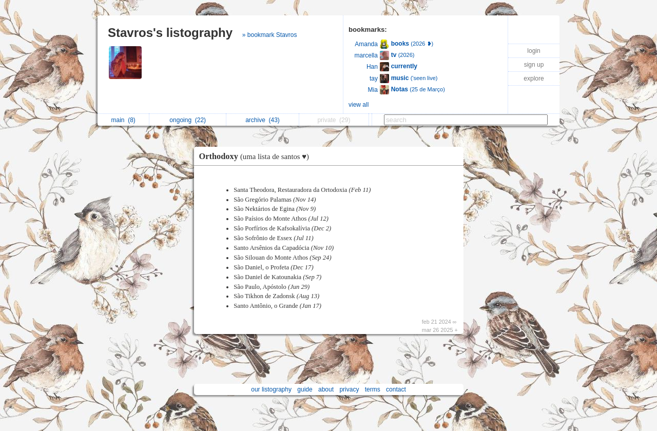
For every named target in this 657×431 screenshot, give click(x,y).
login (533, 50)
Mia (373, 89)
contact (396, 389)
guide (304, 389)
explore (534, 78)
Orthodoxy (256, 156)
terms (372, 389)
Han (372, 66)
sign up (534, 64)
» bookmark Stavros (269, 34)
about (326, 389)
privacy (349, 389)
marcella (366, 55)
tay (374, 78)
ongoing (187, 120)
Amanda (366, 44)
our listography (271, 389)
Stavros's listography (170, 33)
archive (262, 120)
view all (359, 104)
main (123, 120)
